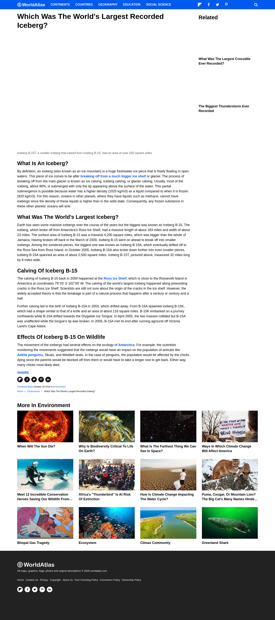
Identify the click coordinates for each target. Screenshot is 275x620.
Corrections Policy (110, 580)
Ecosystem (87, 543)
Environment (59, 386)
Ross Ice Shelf (115, 278)
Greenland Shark (215, 543)
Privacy (44, 580)
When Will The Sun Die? (36, 446)
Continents (60, 4)
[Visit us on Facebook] (27, 589)
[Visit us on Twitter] (35, 589)
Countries (84, 4)
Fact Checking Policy (86, 580)
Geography (108, 4)
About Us (68, 580)
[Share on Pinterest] (41, 379)
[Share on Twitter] (34, 379)
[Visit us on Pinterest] (42, 589)
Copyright (55, 580)
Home (20, 580)
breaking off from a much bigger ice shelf (113, 176)
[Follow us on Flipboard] (20, 589)
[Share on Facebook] (27, 379)
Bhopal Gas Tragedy (33, 543)
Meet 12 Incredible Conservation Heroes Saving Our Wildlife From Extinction (43, 499)
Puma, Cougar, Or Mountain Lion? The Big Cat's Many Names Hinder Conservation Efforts (229, 499)
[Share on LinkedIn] (48, 379)
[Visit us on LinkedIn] (49, 589)
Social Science (158, 4)
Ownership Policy (131, 580)
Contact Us (32, 580)
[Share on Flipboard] (20, 379)
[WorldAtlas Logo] (32, 5)
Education (131, 4)
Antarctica (126, 345)
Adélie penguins (30, 355)
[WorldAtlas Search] (256, 4)
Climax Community (155, 543)
